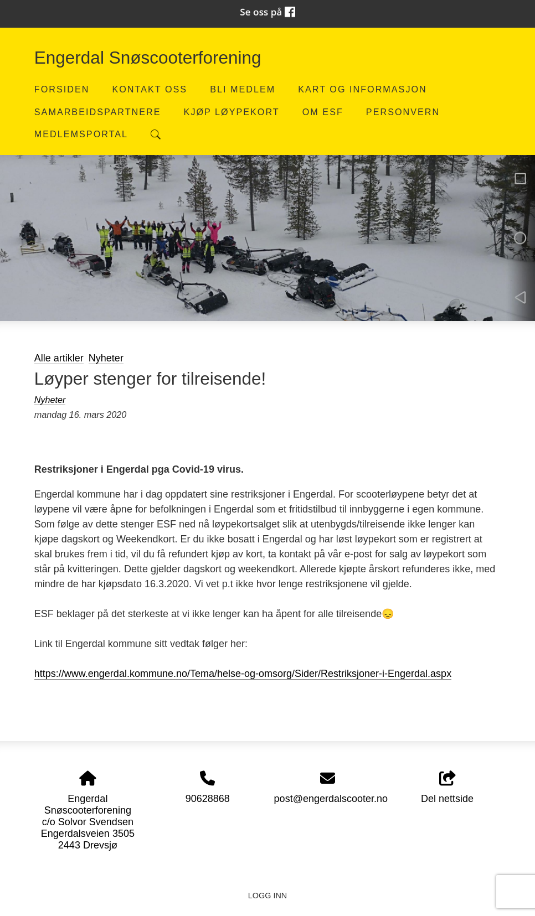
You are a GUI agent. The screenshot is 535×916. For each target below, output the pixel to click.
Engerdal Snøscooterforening (147, 58)
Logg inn (267, 895)
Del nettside (447, 788)
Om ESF (322, 112)
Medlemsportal (81, 134)
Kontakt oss (149, 89)
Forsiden (62, 89)
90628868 (208, 798)
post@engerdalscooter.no (331, 798)
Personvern (403, 112)
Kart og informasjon (362, 89)
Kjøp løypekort (232, 112)
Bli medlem (242, 89)
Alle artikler (59, 358)
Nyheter (106, 358)
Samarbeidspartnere (97, 112)
